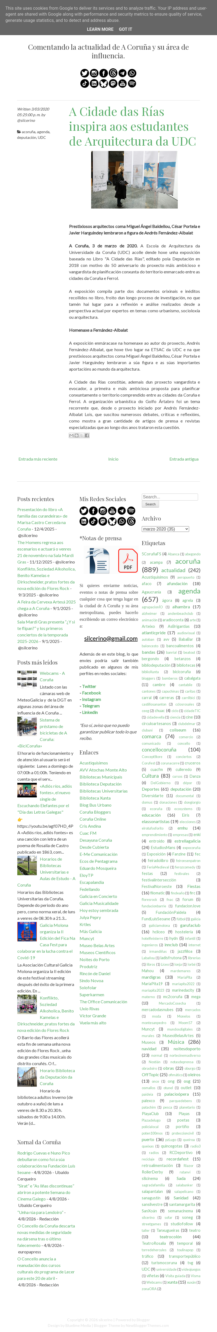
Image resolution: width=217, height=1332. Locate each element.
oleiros (194, 1074)
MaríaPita (184, 977)
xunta (172, 1281)
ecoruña (156, 809)
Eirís (185, 815)
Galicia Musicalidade (99, 903)
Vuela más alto (93, 1022)
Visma (195, 1276)
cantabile (185, 685)
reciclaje (148, 1159)
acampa (156, 562)
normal (156, 1055)
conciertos (184, 756)
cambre (159, 684)
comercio (186, 737)
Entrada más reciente (37, 458)
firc (192, 893)
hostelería (184, 932)
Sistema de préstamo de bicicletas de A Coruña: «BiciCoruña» (42, 732)
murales (148, 1036)
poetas (183, 1120)
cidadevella (156, 717)
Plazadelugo (151, 1120)
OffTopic (150, 1074)
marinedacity (183, 990)
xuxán (191, 1282)
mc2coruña (172, 996)
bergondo (150, 658)
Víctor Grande (93, 1015)
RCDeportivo (181, 1152)
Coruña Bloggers (95, 811)
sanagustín (151, 1198)
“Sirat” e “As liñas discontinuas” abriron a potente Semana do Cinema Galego (45, 1192)
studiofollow (182, 1224)
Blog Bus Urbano (95, 804)
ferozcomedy (185, 867)
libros (151, 964)
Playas (184, 1113)
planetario (187, 1107)
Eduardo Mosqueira (98, 868)
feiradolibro (158, 860)
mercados (192, 1010)
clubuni (147, 730)
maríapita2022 (183, 984)
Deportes (150, 788)
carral (147, 697)
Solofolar (88, 987)
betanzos (183, 658)
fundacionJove (187, 906)
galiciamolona (159, 925)
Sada (181, 1178)
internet (194, 945)
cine (189, 717)
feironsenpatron (188, 860)
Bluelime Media (78, 1325)
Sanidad (181, 1197)
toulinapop (185, 1250)
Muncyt (87, 938)
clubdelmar (186, 724)
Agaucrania (151, 592)
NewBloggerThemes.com (147, 1325)
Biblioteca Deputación (100, 783)
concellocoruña (159, 749)
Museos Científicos (98, 952)
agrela (187, 600)
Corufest (148, 763)
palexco (148, 1100)
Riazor (188, 1165)
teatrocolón (171, 1236)
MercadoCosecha (172, 1003)
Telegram (91, 705)
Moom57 (185, 1023)
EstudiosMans (163, 847)
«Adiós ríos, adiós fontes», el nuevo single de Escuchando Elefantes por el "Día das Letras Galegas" (44, 798)
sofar (168, 1217)
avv (166, 639)
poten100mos (152, 1133)
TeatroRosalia (154, 1243)
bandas (148, 652)
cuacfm (156, 769)
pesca (167, 1107)
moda (156, 1016)
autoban (148, 639)
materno (148, 997)
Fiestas (193, 886)
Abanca (173, 554)
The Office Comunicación (103, 1001)
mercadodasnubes (157, 1009)
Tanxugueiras (167, 1230)
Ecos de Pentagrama (98, 861)
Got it (125, 29)
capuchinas (170, 691)
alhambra (181, 606)
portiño (182, 1126)
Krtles (85, 924)
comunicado (151, 743)
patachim (149, 1107)
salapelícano (183, 1191)
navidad (149, 1048)
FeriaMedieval (158, 867)
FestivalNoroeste (157, 886)
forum (187, 899)
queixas (148, 1146)
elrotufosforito (152, 828)
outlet (186, 1087)
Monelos (183, 1016)
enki (196, 834)
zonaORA (149, 1289)
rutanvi (185, 1172)
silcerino (148, 1217)
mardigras (151, 976)
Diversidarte (152, 795)
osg (187, 1080)
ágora (167, 600)
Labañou (148, 958)
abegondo (192, 554)
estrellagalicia (187, 840)
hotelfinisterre (152, 938)
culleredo (184, 769)
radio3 (195, 1146)
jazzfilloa (185, 951)
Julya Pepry (90, 917)
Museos (149, 1042)
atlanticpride (154, 632)
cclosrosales (184, 704)
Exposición (156, 854)
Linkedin (90, 712)
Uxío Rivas (89, 1008)
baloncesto (150, 646)
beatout (189, 652)
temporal (185, 1243)
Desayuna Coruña (96, 840)
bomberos (169, 678)
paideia (147, 1094)
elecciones (188, 822)
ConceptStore (152, 756)
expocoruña (191, 847)
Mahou (148, 970)
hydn (173, 938)
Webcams (154, 1282)
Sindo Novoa (91, 980)
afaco (147, 583)
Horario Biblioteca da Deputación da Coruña (57, 1077)
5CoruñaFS (151, 554)
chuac (160, 710)
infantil (190, 938)
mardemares (180, 971)
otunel (168, 1088)
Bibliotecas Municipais (101, 776)
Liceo (165, 964)
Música (176, 1042)
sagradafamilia (153, 1185)
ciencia (175, 717)
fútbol (181, 919)
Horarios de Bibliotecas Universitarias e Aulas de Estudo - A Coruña (46, 871)
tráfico (147, 1256)
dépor (187, 783)
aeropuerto (185, 577)
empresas (180, 835)
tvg (190, 1262)
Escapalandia (92, 882)
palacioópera (177, 1093)
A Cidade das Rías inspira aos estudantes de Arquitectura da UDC (132, 126)
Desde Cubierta (94, 847)
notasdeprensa (181, 1062)
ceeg (145, 711)
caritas (190, 691)
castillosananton (154, 704)
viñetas (153, 1275)
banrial (171, 652)
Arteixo (148, 626)
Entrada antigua (184, 458)
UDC (42, 137)
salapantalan (152, 1191)
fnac (170, 899)
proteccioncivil (183, 1133)
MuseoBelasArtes (178, 1035)
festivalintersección (159, 880)
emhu (182, 827)
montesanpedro (154, 1023)
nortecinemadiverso (185, 1055)
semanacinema (180, 1211)
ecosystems (183, 809)
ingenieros (150, 945)
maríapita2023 (153, 990)
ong (171, 1081)
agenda (43, 131)
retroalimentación (157, 1165)
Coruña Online (93, 818)
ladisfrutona (171, 957)
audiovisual (186, 633)
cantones (149, 691)
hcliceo (159, 932)
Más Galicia (91, 931)
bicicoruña (182, 671)
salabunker (184, 1185)
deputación (26, 137)
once (155, 1081)
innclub (171, 944)
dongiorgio (192, 802)
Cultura (150, 776)
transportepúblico (184, 1256)
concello (183, 743)
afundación (177, 583)
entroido (157, 841)
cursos (177, 776)
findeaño (178, 893)
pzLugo (170, 1140)
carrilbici (188, 698)
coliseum (178, 729)
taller (146, 1230)
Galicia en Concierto (98, 896)
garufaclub (190, 925)
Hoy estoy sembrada (99, 910)
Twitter (89, 686)
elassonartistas (156, 821)
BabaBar (186, 639)
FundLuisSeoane (156, 919)
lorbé (192, 964)
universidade (166, 1269)
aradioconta (173, 620)
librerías (194, 958)
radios (154, 1152)
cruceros (192, 763)
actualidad (173, 570)
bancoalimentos (180, 645)
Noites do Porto (95, 959)
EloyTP (86, 875)
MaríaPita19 (152, 983)
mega (195, 996)
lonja (178, 964)
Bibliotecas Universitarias (104, 790)
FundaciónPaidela (171, 912)
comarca (151, 736)
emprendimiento (154, 835)
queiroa (189, 1140)
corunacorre (170, 763)
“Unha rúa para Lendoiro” (40, 1212)
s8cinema (150, 1178)
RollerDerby (152, 1172)
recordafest (178, 1158)
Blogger (143, 1319)
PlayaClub (150, 1113)
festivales (182, 873)
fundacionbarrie (154, 906)
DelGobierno (160, 783)
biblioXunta (150, 672)
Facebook (91, 692)
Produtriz (88, 966)
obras (168, 1068)
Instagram (91, 699)
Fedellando (90, 889)
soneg (187, 1217)
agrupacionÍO (152, 607)
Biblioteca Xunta (95, 797)
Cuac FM (88, 833)
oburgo (190, 1068)
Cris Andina (90, 825)
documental (185, 796)
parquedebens (180, 1101)
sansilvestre (152, 1204)
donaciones (168, 802)
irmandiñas (158, 951)
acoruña (28, 131)
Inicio (113, 458)
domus (147, 802)
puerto (148, 1139)
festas (147, 873)
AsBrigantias (179, 626)
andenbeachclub (180, 613)
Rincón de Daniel (95, 973)
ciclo (175, 711)
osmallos (148, 1088)
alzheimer (149, 613)
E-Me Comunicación (98, 854)
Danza (195, 776)
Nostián (154, 1062)
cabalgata (192, 678)
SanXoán (149, 1211)
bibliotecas (186, 665)
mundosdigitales (180, 1029)
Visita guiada (175, 1276)
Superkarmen (92, 994)
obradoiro (149, 1068)
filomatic (157, 893)
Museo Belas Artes (97, 945)
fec (197, 854)
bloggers (148, 678)
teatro (194, 1230)
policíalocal (150, 1127)
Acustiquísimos (94, 762)
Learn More (100, 29)
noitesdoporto (187, 1048)
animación (149, 620)
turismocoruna (164, 1262)
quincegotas (171, 1146)
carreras (166, 697)
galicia (195, 919)
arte (193, 620)
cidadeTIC (192, 711)
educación (151, 814)
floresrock (149, 899)
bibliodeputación (156, 665)
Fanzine (179, 854)
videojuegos (191, 1269)
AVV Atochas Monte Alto (103, 769)
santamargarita (182, 1204)
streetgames (151, 1224)
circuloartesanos (156, 723)
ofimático (176, 1075)
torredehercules (154, 1250)
